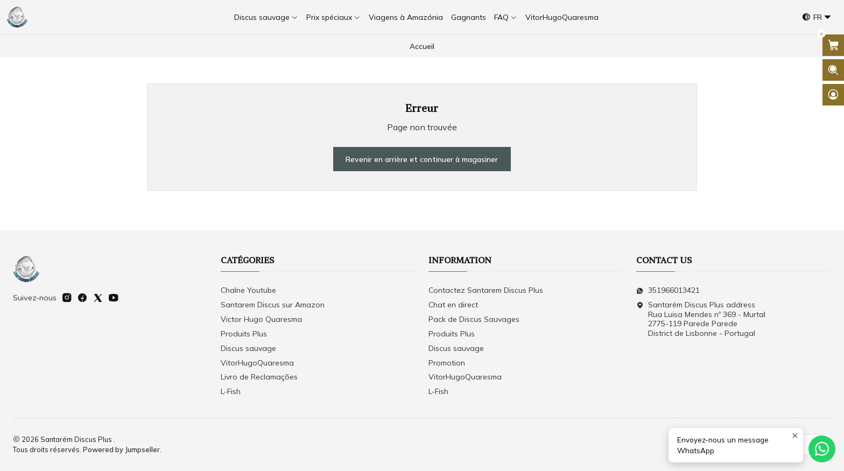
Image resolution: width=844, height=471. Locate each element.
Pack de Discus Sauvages (473, 319)
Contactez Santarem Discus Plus (485, 290)
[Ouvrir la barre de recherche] (833, 70)
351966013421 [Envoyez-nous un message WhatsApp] (668, 290)
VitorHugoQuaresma (257, 363)
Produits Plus (244, 334)
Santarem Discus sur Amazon (273, 305)
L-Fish (231, 391)
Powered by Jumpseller (121, 449)
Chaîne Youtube (248, 290)
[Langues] (816, 17)
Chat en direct (453, 305)
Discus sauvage (248, 348)
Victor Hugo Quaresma (261, 319)
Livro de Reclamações (259, 377)
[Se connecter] (833, 95)
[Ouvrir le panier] (833, 45)
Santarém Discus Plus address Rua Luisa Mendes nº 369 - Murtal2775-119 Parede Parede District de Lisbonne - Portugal (700, 319)
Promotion (446, 363)
